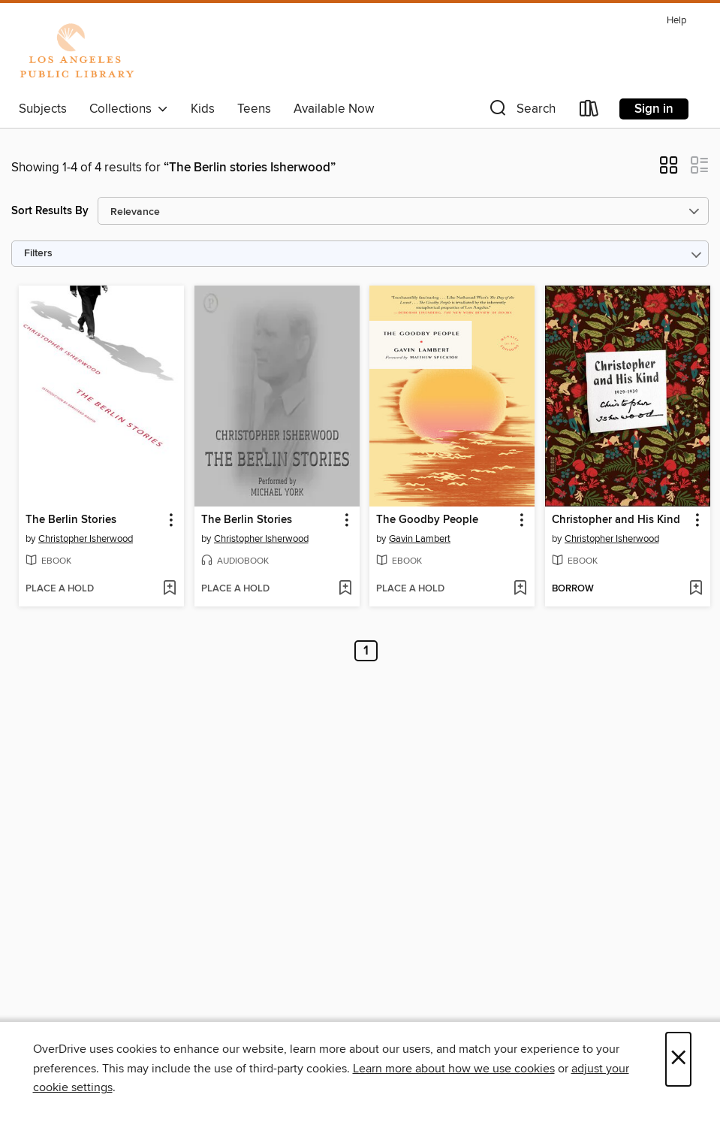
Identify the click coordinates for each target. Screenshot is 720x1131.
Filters (38, 253)
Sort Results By (50, 211)
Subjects (43, 109)
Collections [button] (128, 109)
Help (676, 20)
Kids (203, 109)
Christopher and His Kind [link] (616, 520)
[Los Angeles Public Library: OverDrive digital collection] (77, 52)
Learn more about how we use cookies (454, 1068)
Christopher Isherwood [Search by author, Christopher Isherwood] (85, 539)
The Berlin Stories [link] (71, 520)
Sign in (653, 109)
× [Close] (678, 1059)
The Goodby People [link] (427, 520)
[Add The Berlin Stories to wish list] (169, 589)
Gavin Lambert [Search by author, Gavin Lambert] (419, 539)
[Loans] (589, 111)
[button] (521, 111)
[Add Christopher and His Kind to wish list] (695, 589)
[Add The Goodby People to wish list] (520, 589)
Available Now (334, 109)
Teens (254, 109)
